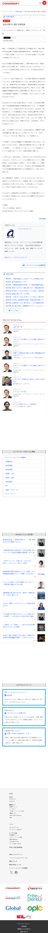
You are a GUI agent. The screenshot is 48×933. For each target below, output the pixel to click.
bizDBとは (12, 801)
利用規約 (24, 926)
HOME (11, 793)
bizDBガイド (13, 799)
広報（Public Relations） (16, 815)
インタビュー (13, 809)
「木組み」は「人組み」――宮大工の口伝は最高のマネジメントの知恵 (19, 626)
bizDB (9, 695)
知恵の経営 (18, 11)
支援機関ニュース (14, 835)
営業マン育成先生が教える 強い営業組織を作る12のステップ (29, 354)
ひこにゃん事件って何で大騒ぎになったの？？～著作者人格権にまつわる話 (19, 583)
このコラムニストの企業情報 (35, 265)
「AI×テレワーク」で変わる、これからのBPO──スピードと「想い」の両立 (17, 562)
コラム (11, 11)
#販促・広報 (9, 478)
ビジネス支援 (13, 833)
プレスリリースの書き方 (16, 713)
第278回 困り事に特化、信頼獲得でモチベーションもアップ (26, 306)
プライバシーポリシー (24, 924)
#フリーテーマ (10, 494)
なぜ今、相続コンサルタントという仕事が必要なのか (19, 605)
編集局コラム (13, 813)
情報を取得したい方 (15, 864)
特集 (11, 817)
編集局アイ (12, 805)
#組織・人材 (9, 474)
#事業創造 (8, 461)
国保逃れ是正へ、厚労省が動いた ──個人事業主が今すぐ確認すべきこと (19, 541)
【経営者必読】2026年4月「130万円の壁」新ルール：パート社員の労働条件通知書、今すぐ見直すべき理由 (19, 551)
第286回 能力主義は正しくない (16, 282)
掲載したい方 (13, 861)
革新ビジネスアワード (15, 854)
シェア (14, 38)
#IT (6, 486)
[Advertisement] (24, 426)
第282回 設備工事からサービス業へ (18, 294)
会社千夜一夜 (17, 327)
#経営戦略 (42, 219)
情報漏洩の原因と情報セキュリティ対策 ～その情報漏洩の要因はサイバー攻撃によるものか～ (19, 573)
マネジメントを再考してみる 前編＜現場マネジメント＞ (29, 341)
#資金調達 (8, 482)
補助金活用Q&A (13, 839)
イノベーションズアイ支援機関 (18, 868)
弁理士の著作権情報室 (15, 847)
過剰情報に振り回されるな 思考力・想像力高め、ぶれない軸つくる (19, 594)
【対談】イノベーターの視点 (17, 811)
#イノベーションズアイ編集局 (15, 457)
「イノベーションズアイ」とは (18, 858)
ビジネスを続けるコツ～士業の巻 (24, 404)
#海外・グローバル (11, 490)
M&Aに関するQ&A (14, 841)
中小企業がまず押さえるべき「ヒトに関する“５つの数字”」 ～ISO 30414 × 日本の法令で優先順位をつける (19, 615)
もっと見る (15, 311)
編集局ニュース (13, 806)
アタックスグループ (24, 229)
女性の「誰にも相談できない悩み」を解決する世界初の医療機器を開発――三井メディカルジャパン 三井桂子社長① (19, 636)
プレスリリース (13, 827)
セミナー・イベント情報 (16, 837)
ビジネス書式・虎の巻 (15, 843)
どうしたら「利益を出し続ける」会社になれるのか (29, 380)
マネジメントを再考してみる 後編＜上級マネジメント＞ (29, 367)
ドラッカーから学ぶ (20, 392)
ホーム (4, 11)
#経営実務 (8, 470)
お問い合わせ (24, 931)
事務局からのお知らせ (24, 929)
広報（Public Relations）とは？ (19, 733)
